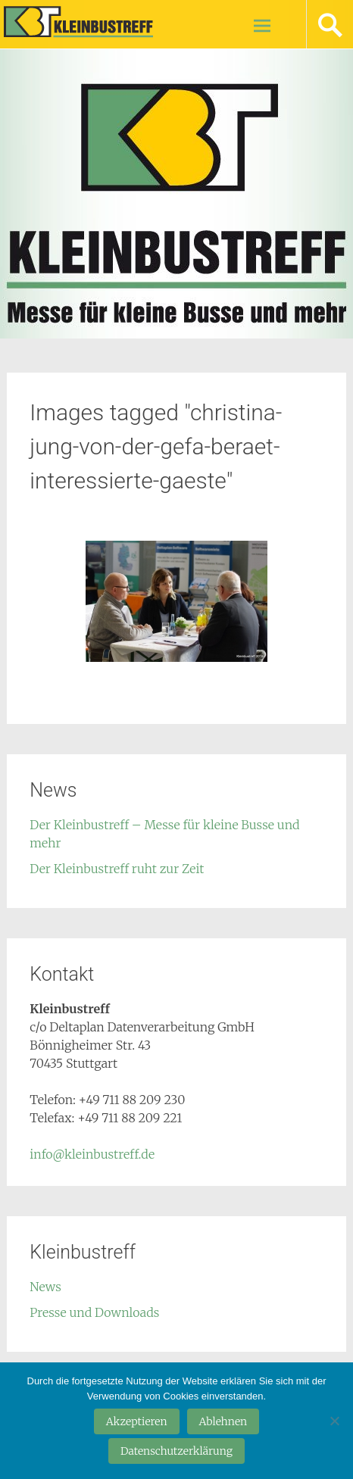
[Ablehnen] (334, 1420)
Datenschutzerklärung (176, 1451)
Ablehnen (223, 1421)
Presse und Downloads (94, 1312)
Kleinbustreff (84, 21)
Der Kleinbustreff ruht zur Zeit (117, 868)
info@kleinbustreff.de (92, 1154)
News (45, 1286)
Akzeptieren (136, 1421)
